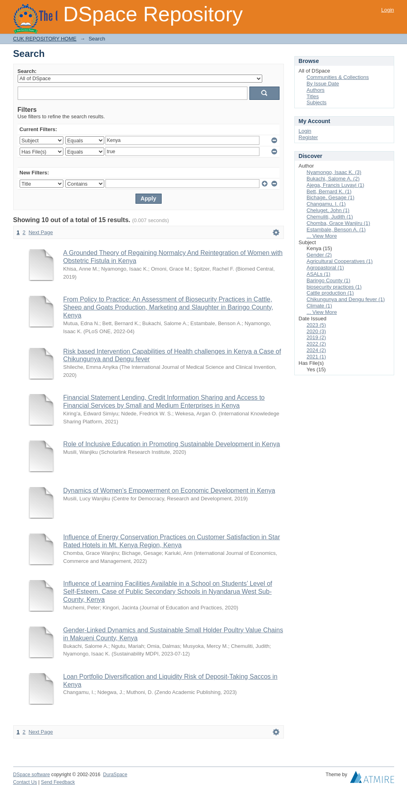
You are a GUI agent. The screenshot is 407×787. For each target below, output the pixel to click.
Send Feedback (58, 782)
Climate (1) (319, 306)
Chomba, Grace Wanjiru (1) (338, 223)
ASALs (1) (318, 274)
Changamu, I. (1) (326, 204)
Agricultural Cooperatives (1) (340, 261)
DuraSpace (115, 774)
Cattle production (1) (330, 293)
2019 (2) (316, 337)
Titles (313, 96)
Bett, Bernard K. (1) (329, 191)
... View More (322, 236)
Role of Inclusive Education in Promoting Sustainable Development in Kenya (171, 444)
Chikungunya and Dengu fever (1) (346, 299)
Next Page (40, 232)
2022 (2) (316, 344)
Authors (316, 90)
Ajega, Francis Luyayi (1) (335, 185)
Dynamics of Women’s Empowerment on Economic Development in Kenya (169, 490)
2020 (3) (316, 331)
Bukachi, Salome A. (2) (333, 179)
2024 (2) (316, 350)
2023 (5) (316, 325)
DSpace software (31, 774)
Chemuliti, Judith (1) (330, 217)
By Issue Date (323, 84)
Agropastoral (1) (325, 268)
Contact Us (25, 782)
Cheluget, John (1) (328, 210)
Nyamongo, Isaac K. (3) (334, 172)
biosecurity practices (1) (334, 287)
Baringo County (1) (328, 280)
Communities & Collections (338, 77)
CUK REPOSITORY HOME (45, 39)
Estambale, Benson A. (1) (336, 230)
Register (308, 137)
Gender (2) (319, 255)
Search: (27, 71)
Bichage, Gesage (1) (330, 197)
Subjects (317, 102)
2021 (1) (316, 357)
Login (387, 10)
